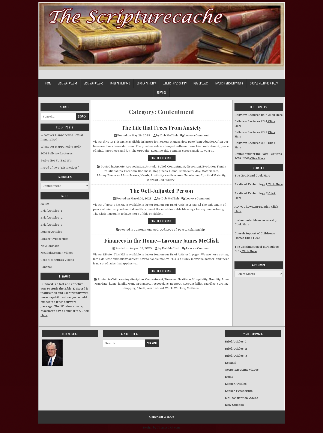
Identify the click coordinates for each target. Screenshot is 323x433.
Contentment (176, 166)
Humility (215, 279)
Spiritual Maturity (213, 175)
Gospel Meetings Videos (264, 83)
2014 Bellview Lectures (57, 153)
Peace (182, 229)
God (155, 229)
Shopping (129, 288)
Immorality (186, 171)
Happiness (160, 171)
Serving (222, 283)
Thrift (141, 288)
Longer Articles (146, 83)
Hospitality (199, 279)
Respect (175, 283)
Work (169, 288)
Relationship (196, 229)
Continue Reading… (163, 158)
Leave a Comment (196, 135)
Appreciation (135, 166)
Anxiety (119, 166)
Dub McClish (169, 135)
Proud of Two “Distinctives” (60, 167)
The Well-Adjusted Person (161, 190)
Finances (170, 279)
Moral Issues (130, 175)
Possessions (160, 283)
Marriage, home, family (110, 283)
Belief (162, 166)
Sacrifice (210, 283)
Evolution (209, 166)
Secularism (192, 175)
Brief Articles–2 (94, 83)
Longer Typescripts (175, 83)
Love (225, 279)
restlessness (174, 175)
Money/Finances (108, 175)
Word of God (155, 179)
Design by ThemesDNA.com (161, 427)
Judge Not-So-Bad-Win (56, 160)
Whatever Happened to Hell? (61, 146)
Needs (144, 175)
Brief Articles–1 (67, 83)
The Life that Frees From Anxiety (161, 127)
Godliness (145, 171)
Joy (197, 171)
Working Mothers (186, 288)
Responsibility (192, 283)
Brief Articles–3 (120, 83)
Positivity (157, 175)
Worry (169, 179)
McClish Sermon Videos (229, 83)
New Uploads (201, 83)
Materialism (209, 171)
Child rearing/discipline (127, 279)
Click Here (275, 114)
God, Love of (168, 229)
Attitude (150, 166)
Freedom (130, 171)
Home (48, 83)
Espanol (161, 92)
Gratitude (184, 279)
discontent (193, 166)
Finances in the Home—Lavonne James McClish (161, 240)
